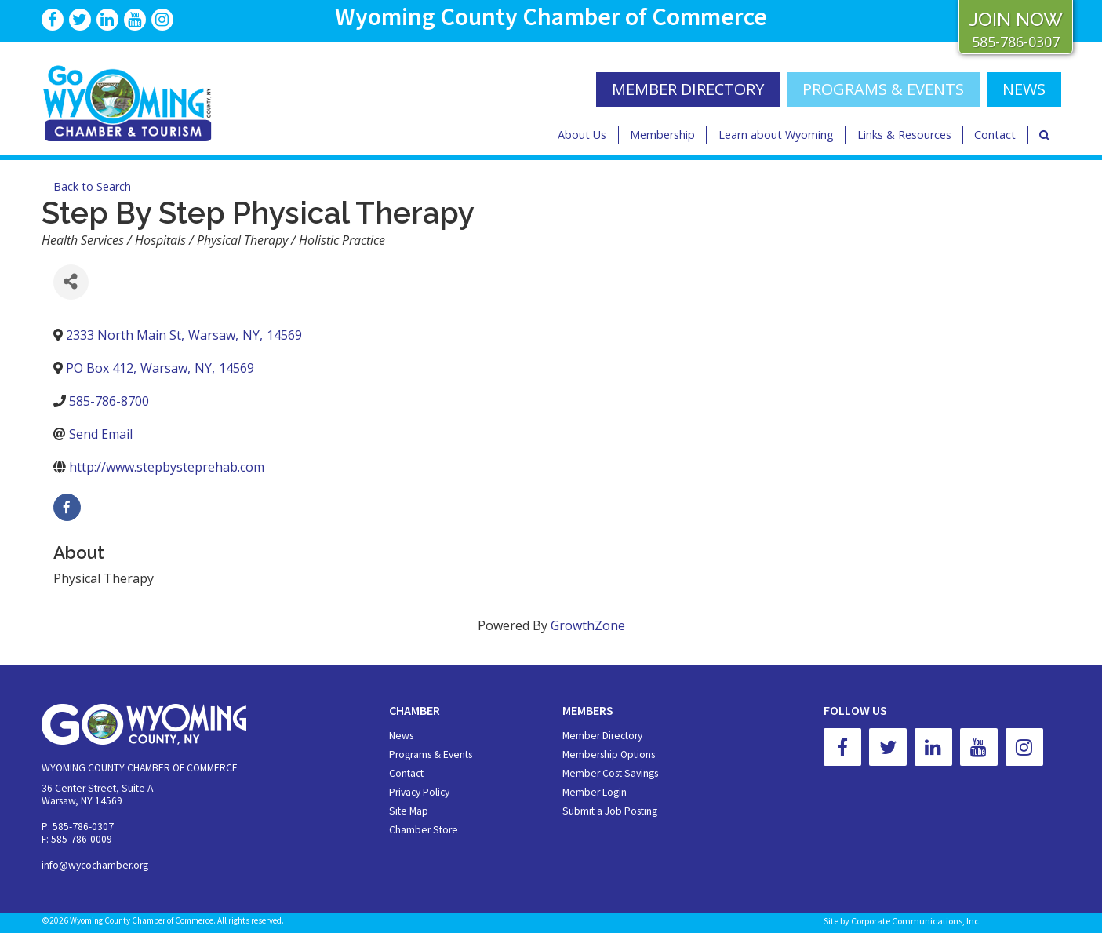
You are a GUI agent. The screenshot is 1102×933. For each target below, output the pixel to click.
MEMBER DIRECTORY (688, 89)
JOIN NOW (1016, 19)
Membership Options (608, 754)
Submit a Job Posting (609, 811)
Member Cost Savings (610, 773)
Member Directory (602, 735)
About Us (582, 134)
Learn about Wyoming (776, 134)
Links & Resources (904, 134)
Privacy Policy (419, 792)
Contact (995, 134)
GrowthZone (588, 625)
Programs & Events (883, 89)
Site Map (408, 811)
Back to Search (92, 186)
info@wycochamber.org (95, 865)
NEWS (1024, 89)
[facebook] (67, 507)
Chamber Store (423, 829)
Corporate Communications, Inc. (916, 921)
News (401, 735)
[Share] (71, 282)
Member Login (594, 792)
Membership (662, 134)
